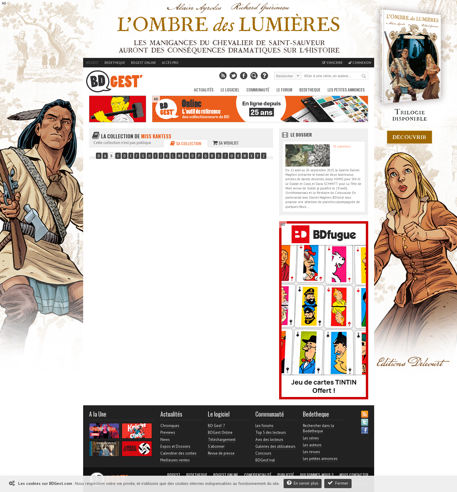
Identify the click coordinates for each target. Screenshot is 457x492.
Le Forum (284, 89)
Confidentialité (257, 475)
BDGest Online (143, 63)
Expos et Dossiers (175, 446)
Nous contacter (353, 475)
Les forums (264, 425)
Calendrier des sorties (178, 453)
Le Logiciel (230, 89)
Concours (263, 453)
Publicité (285, 475)
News (165, 439)
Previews (167, 432)
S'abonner (216, 446)
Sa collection (185, 143)
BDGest (92, 63)
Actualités (204, 89)
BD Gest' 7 (216, 425)
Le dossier (301, 134)
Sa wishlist (226, 143)
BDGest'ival (265, 460)
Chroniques (169, 425)
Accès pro (170, 63)
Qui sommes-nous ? (316, 475)
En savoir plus (302, 483)
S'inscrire (332, 63)
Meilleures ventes (175, 460)
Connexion (360, 63)
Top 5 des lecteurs (270, 432)
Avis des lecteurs (269, 439)
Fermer (338, 483)
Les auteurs (312, 444)
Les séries (311, 438)
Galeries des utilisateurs (275, 446)
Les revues (311, 451)
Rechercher (364, 76)
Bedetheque (115, 63)
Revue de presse (221, 453)
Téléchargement (221, 439)
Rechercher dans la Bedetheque (318, 428)
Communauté (257, 89)
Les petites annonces (346, 89)
